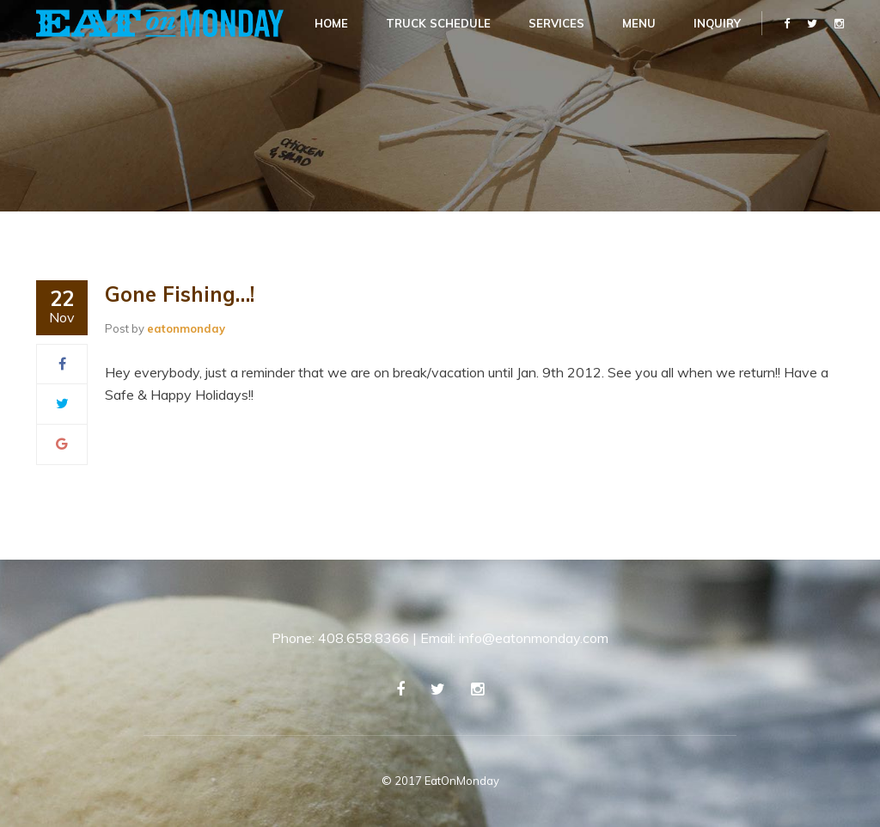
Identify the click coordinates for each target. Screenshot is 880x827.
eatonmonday (186, 328)
